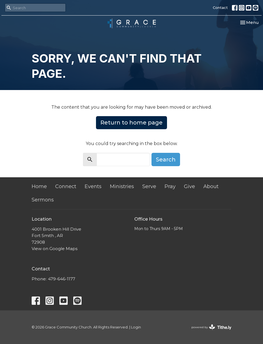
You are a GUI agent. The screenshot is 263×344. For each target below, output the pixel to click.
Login (136, 327)
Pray (170, 186)
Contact (220, 7)
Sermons (43, 200)
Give (189, 186)
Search (166, 159)
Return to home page (131, 122)
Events (93, 186)
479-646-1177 (61, 278)
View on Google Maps (54, 248)
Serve (149, 186)
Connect (65, 186)
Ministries (122, 186)
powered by (211, 327)
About (211, 186)
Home (39, 186)
